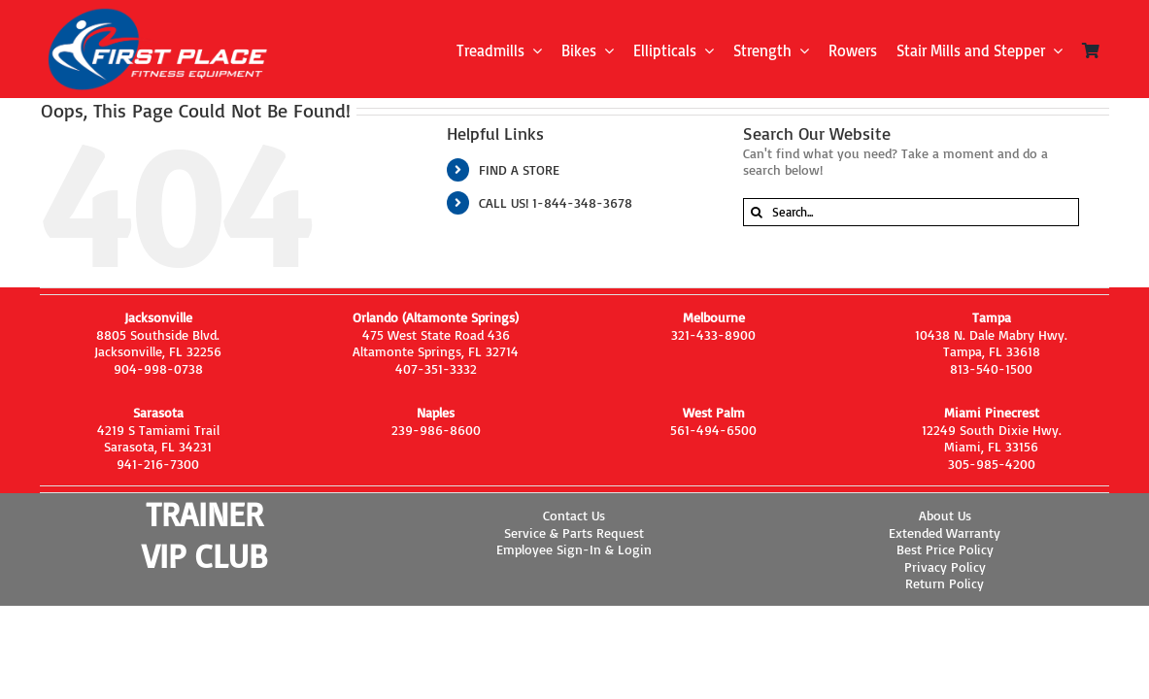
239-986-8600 (436, 429)
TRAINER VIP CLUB (204, 534)
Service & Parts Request (574, 532)
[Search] (757, 212)
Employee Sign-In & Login (574, 549)
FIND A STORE (519, 169)
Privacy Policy (945, 566)
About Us (945, 515)
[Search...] (911, 212)
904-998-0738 (158, 368)
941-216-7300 (158, 463)
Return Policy (944, 583)
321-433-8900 (713, 334)
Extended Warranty (944, 532)
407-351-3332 (436, 368)
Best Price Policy (945, 549)
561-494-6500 (713, 429)
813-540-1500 (991, 368)
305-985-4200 (991, 463)
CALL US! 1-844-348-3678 (555, 202)
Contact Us (574, 515)
